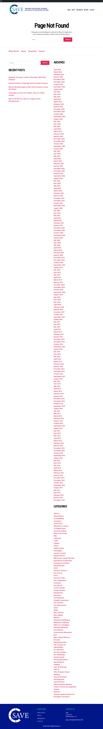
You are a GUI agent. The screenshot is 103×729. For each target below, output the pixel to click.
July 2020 (57, 240)
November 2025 (59, 82)
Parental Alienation (61, 627)
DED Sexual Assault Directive (64, 558)
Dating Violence (59, 556)
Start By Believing (60, 667)
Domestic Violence (60, 570)
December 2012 (59, 448)
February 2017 (59, 334)
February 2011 (59, 495)
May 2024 (57, 126)
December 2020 (59, 228)
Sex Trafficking (59, 655)
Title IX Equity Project (62, 672)
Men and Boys (59, 613)
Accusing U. (58, 521)
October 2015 (58, 374)
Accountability (59, 518)
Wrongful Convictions (62, 697)
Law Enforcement (60, 605)
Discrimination (59, 566)
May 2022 (57, 186)
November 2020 (59, 230)
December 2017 (59, 312)
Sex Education (59, 650)
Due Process (58, 573)
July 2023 (57, 151)
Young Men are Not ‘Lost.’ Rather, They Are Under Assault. (27, 94)
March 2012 (58, 470)
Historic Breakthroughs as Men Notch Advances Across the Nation (28, 88)
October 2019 (58, 263)
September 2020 (59, 235)
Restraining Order (60, 642)
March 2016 (58, 361)
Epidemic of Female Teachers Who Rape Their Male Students (27, 78)
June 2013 (57, 433)
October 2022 (58, 173)
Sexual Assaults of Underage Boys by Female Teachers (28, 83)
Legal (56, 608)
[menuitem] (1, 1)
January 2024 (58, 136)
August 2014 (58, 408)
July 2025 (57, 92)
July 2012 (57, 460)
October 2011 (58, 483)
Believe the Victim (60, 533)
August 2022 (58, 178)
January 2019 (58, 282)
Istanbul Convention (61, 600)
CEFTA (56, 546)
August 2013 (58, 428)
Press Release (59, 630)
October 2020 (58, 233)
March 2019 (58, 280)
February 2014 (59, 418)
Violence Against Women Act (64, 694)
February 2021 (59, 223)
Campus (56, 543)
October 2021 (58, 203)
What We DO (14, 51)
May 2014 (57, 413)
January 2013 (58, 446)
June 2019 (57, 272)
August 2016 (58, 349)
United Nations (59, 682)
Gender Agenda (59, 588)
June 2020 (57, 243)
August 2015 (58, 379)
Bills (55, 536)
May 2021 (57, 215)
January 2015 (58, 396)
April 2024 (57, 129)
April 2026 (57, 69)
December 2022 (59, 168)
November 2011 (59, 480)
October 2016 (58, 344)
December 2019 (59, 258)
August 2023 (58, 149)
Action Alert (58, 523)
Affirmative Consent (61, 526)
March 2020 (58, 250)
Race (55, 635)
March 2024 (58, 131)
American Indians (60, 531)
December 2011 (59, 478)
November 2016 (59, 342)
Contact (92, 10)
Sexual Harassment (61, 660)
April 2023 (57, 159)
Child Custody (59, 548)
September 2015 (59, 376)
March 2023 (58, 161)
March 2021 (58, 220)
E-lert (56, 575)
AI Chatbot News (60, 528)
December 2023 (59, 139)
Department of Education (63, 561)
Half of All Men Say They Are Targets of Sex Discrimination (24, 100)
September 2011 (59, 485)
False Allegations (60, 580)
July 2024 (57, 121)
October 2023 (58, 144)
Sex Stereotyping (60, 652)
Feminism (57, 583)
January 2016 (58, 366)
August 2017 (58, 319)
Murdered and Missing (62, 620)
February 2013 (59, 443)
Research (57, 640)
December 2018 (59, 285)
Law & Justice (59, 603)
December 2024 (59, 109)
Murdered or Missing (61, 622)
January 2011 (58, 498)
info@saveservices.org (76, 720)
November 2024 (59, 112)
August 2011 (58, 488)
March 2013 (58, 441)
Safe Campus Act (60, 645)
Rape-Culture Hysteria (62, 637)
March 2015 (58, 391)
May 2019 (57, 275)
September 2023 (59, 146)
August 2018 (58, 295)
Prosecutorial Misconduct (63, 632)
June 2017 (57, 324)
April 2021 (57, 218)
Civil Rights (58, 551)
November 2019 (59, 260)
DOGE (56, 568)
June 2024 (57, 124)
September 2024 (59, 116)
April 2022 (57, 188)
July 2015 (57, 381)
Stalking (57, 665)
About (73, 10)
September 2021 (59, 206)
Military (56, 617)
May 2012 (57, 465)
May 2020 (57, 245)
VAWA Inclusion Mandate (63, 684)
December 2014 (59, 399)
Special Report (59, 662)
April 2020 (57, 248)
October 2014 (58, 404)
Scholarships (58, 647)
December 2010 (59, 500)
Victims (56, 689)
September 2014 (59, 406)
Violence (57, 692)
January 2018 (58, 309)
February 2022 (59, 193)
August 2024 (58, 119)
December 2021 (59, 198)
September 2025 (59, 87)
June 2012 (57, 463)
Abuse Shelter (59, 516)
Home (68, 10)
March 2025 (58, 102)
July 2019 (57, 270)
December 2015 (59, 369)
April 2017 (57, 329)
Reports (86, 10)
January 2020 (58, 255)
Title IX (56, 669)
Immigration (58, 593)
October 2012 (58, 453)
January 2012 (58, 475)
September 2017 (59, 317)
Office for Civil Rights (62, 625)
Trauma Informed (60, 677)
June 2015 (57, 384)
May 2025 (57, 97)
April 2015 (57, 389)
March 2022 (58, 191)
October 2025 (58, 84)
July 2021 (57, 211)
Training (57, 674)
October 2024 (58, 114)
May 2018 (57, 302)
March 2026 (58, 72)
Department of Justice (62, 563)
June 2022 (57, 183)
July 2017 (57, 322)
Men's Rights (58, 615)
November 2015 (59, 371)
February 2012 (59, 473)
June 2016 (57, 354)
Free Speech (58, 585)
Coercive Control (60, 553)
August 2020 (58, 238)
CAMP (56, 541)
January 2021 (58, 225)
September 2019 (59, 265)
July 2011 (57, 490)
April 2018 (57, 305)
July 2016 (57, 352)
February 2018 (59, 307)
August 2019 (58, 267)
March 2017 (58, 332)
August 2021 (58, 208)
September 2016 (59, 347)
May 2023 (57, 156)
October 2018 (58, 290)
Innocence (57, 595)
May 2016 (57, 357)
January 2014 (58, 421)
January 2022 (58, 196)
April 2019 (57, 277)
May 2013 (57, 436)
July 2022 (57, 181)
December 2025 (59, 79)
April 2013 (57, 438)
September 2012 (59, 456)
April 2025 (57, 99)
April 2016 (57, 359)
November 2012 (59, 451)
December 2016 (59, 339)
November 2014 (59, 401)
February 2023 (59, 164)
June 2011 (57, 493)
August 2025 (58, 89)
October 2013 (58, 423)
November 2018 (59, 287)
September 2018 (59, 292)
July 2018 (57, 297)
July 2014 (57, 411)
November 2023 (59, 141)
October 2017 (58, 314)
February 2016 (59, 364)
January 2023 (58, 166)
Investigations (59, 598)
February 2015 (59, 394)
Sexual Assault (59, 657)
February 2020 (59, 253)
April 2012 (57, 468)
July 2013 (57, 431)
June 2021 (57, 213)
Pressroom (79, 10)
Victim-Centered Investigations (65, 687)
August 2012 (58, 458)
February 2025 (59, 104)
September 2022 (59, 176)
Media (56, 610)
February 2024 (59, 134)
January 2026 (58, 77)
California (57, 538)
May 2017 (57, 327)
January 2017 (58, 337)
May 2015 (57, 386)
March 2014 (58, 416)
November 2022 (59, 171)
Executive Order (59, 578)
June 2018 (57, 300)
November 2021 (59, 201)
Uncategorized (59, 679)
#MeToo (56, 514)
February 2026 (59, 74)
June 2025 (57, 94)
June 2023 (57, 154)
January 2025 (58, 107)
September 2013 (59, 426)
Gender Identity (59, 590)
